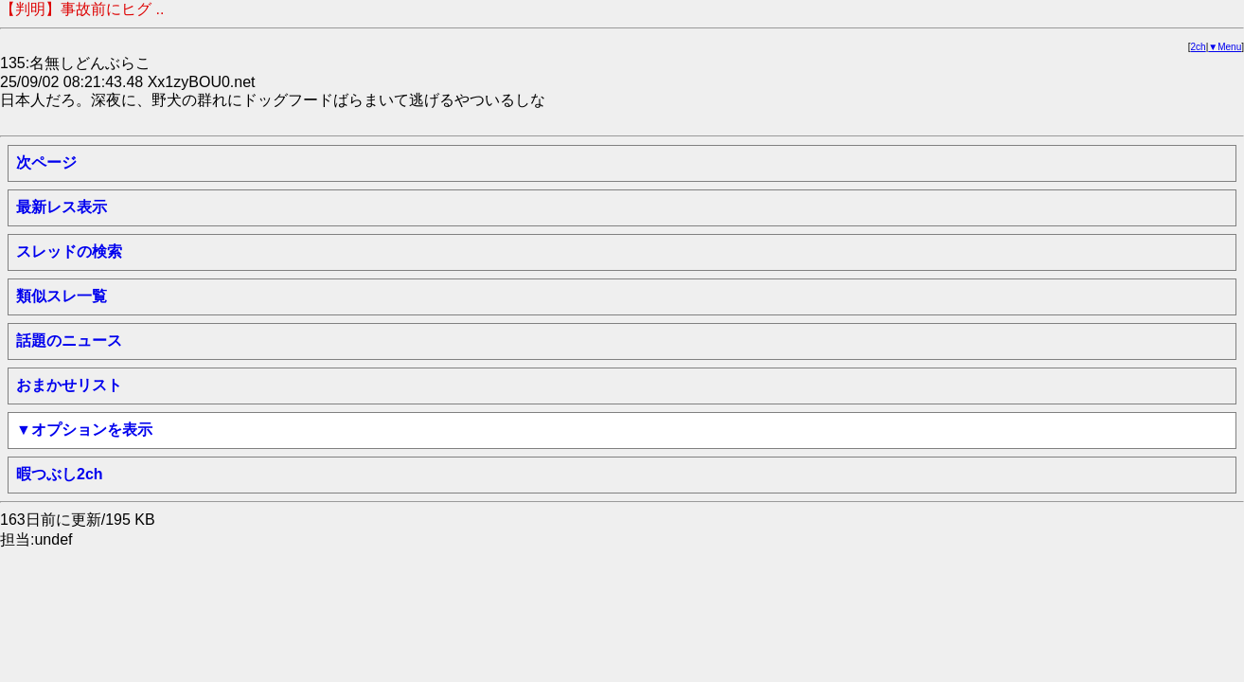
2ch (1198, 47)
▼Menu (1224, 47)
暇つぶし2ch (59, 474)
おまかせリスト (69, 385)
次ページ (46, 162)
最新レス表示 (61, 207)
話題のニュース (69, 340)
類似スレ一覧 (61, 296)
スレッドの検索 (69, 251)
